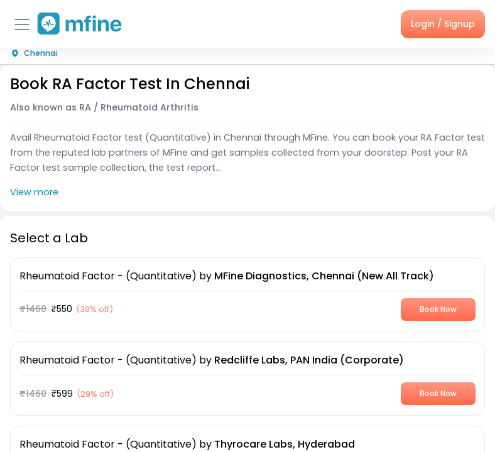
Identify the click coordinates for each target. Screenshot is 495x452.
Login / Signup (443, 24)
